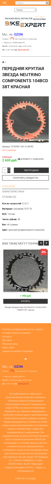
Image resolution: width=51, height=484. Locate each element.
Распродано (31, 170)
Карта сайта (8, 347)
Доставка (7, 340)
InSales (32, 478)
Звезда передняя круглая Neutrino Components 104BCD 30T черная (26, 308)
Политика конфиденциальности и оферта (22, 329)
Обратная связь (10, 344)
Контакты (7, 336)
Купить (25, 301)
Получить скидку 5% (25, 178)
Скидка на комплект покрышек (17, 351)
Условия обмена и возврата (16, 333)
